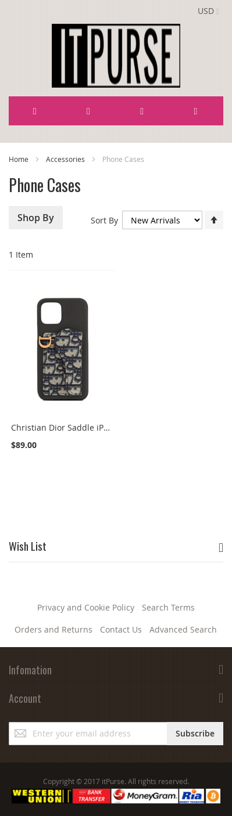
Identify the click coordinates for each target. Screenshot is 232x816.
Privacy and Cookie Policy (85, 607)
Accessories (66, 159)
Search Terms (168, 607)
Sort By (104, 220)
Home (19, 159)
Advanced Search (183, 629)
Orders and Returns (53, 629)
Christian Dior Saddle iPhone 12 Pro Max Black (101, 427)
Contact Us (121, 629)
